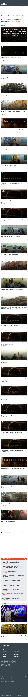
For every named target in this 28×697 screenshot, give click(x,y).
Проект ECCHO (12, 692)
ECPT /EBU (6, 692)
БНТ (1, 1)
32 (24, 532)
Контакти (22, 672)
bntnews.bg (3, 651)
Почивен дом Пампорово (6, 678)
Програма (11, 672)
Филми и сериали (4, 672)
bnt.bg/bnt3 (16, 654)
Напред (8, 674)
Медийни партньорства (21, 676)
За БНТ (2, 670)
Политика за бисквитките (6, 688)
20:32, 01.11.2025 (4, 637)
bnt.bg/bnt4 (17, 656)
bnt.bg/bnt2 (3, 656)
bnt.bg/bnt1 (3, 654)
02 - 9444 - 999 (5, 665)
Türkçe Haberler (10, 681)
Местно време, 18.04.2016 (13, 21)
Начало (2, 15)
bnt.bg (2, 649)
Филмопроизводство (9, 670)
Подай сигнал (3, 674)
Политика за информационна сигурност (9, 690)
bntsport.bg (16, 649)
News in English (4, 681)
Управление (16, 672)
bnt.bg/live (16, 651)
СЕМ (2, 692)
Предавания (8, 15)
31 (21, 532)
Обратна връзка (21, 690)
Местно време (15, 15)
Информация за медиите (6, 676)
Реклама (22, 6)
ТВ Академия (13, 674)
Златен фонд (17, 670)
